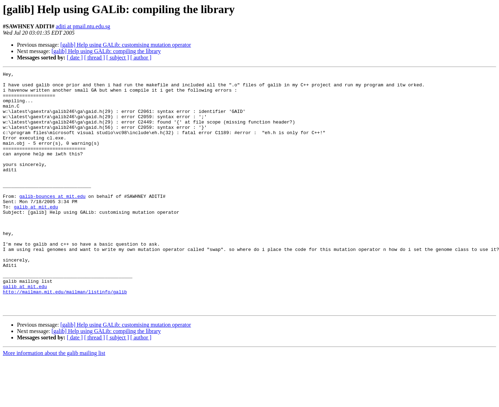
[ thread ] (94, 58)
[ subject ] (117, 58)
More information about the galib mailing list (54, 401)
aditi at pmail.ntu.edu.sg (83, 26)
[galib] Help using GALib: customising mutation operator (125, 45)
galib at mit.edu (36, 234)
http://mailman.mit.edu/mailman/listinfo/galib (65, 336)
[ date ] (75, 58)
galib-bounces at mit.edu (52, 221)
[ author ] (141, 58)
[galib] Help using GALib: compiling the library (106, 51)
